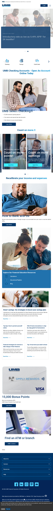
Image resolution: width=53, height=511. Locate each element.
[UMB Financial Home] (6, 5)
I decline (3, 509)
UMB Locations (13, 440)
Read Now (5, 319)
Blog (11, 283)
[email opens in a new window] (37, 484)
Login (44, 5)
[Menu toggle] (49, 6)
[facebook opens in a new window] (16, 484)
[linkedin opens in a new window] (21, 484)
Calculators (13, 276)
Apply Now (10, 165)
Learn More (9, 120)
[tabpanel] (38, 151)
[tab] (26, 51)
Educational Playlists (16, 280)
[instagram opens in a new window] (26, 484)
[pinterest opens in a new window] (31, 484)
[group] (12, 61)
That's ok (8, 509)
